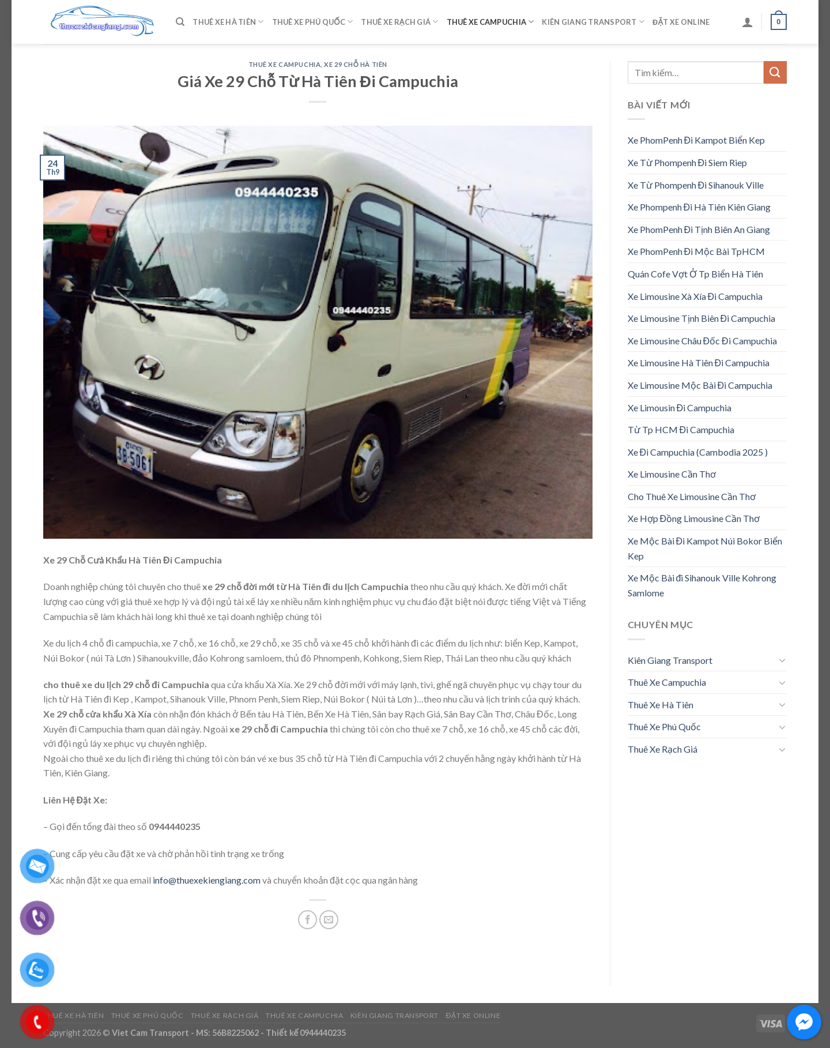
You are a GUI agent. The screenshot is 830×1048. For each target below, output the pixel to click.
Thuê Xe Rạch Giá (399, 21)
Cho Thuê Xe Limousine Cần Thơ (692, 496)
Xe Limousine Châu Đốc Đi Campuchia (702, 340)
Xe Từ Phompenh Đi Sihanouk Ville (696, 184)
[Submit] (775, 72)
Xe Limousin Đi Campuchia (680, 407)
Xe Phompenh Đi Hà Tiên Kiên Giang (699, 206)
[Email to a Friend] (328, 919)
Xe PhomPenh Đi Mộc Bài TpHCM (696, 251)
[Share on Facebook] (307, 919)
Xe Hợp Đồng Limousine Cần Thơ (694, 518)
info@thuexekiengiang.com (207, 879)
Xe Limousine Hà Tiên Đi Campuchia (699, 362)
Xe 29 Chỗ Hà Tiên (355, 64)
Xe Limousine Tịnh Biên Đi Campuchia (702, 318)
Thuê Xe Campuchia (490, 21)
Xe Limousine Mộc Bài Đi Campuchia (700, 385)
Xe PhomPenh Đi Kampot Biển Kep (696, 139)
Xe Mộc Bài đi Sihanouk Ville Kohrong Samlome (702, 585)
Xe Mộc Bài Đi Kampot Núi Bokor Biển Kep (705, 548)
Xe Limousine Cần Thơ (672, 473)
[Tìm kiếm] (180, 22)
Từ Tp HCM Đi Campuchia (681, 429)
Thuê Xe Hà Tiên (228, 21)
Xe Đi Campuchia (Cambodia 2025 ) (698, 451)
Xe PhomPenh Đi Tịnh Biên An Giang (699, 229)
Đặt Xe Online (681, 22)
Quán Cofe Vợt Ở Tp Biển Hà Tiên (695, 273)
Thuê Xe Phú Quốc (312, 21)
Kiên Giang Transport (593, 21)
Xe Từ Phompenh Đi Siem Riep (688, 162)
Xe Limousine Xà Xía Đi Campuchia (695, 296)
